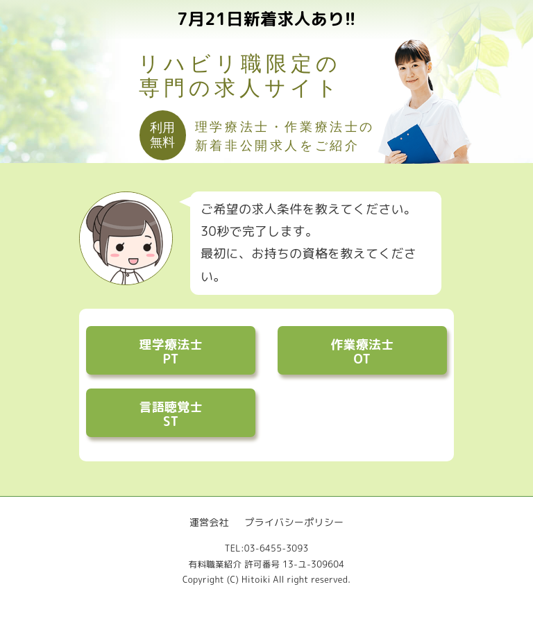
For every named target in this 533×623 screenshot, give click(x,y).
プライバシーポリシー (294, 522)
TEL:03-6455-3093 (266, 548)
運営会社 (209, 522)
